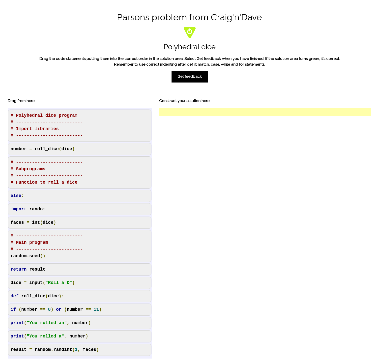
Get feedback (189, 76)
